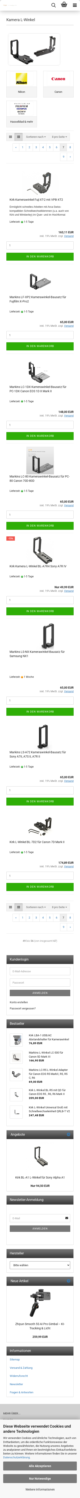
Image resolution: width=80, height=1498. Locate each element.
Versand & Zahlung (21, 1367)
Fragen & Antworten (21, 1392)
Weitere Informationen (40, 1489)
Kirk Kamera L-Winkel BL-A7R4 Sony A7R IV (38, 566)
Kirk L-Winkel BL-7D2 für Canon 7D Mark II (37, 842)
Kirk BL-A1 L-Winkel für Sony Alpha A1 (40, 1177)
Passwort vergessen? (23, 1008)
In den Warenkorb (40, 256)
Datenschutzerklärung (16, 1457)
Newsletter (16, 1384)
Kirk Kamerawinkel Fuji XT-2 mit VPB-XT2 (36, 199)
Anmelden (40, 992)
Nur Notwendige (40, 1478)
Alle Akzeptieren (40, 1466)
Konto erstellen (19, 1002)
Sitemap (15, 1359)
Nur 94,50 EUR (40, 1185)
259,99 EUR (40, 1336)
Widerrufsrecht (19, 1376)
